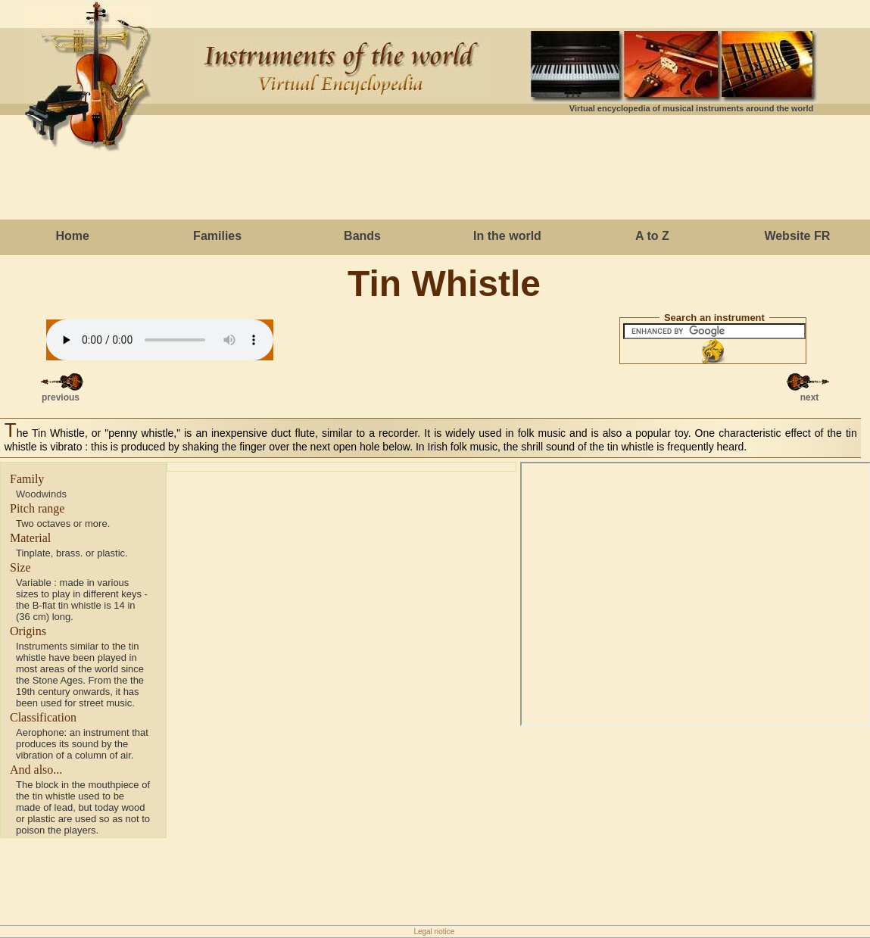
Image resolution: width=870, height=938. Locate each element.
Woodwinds (41, 494)
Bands (362, 235)
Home (72, 235)
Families (217, 235)
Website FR (797, 235)
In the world (507, 235)
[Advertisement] (435, 170)
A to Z (652, 235)
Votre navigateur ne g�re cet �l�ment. (159, 339)
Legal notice (433, 931)
